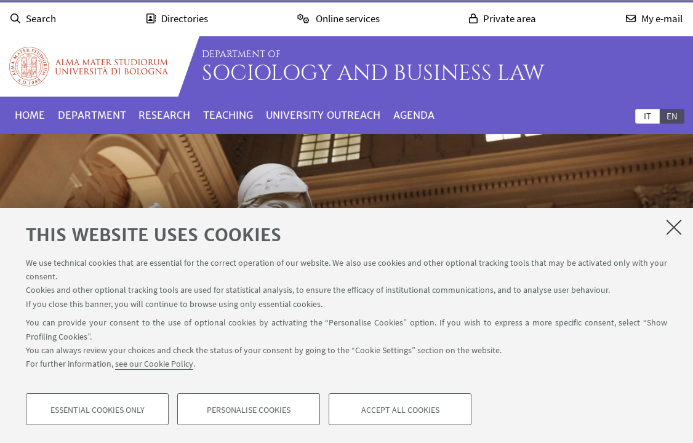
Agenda (414, 115)
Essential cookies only (97, 409)
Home (30, 115)
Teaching (228, 115)
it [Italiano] (647, 116)
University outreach (323, 115)
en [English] (672, 116)
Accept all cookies (400, 409)
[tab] (647, 115)
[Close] (674, 227)
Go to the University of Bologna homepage (89, 66)
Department (92, 115)
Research (164, 115)
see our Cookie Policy (154, 364)
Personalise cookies (248, 409)
